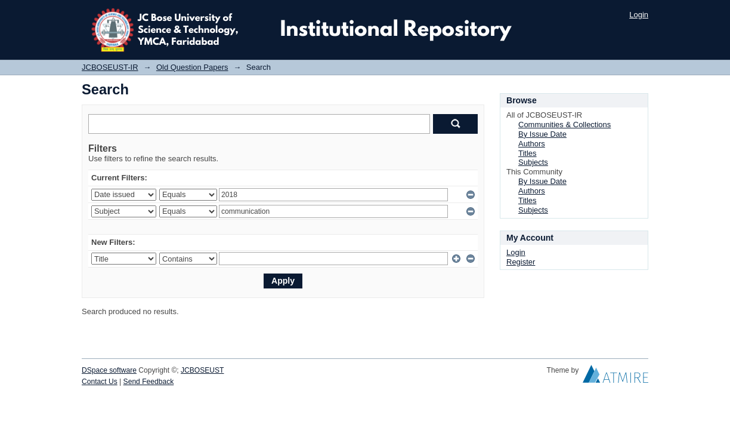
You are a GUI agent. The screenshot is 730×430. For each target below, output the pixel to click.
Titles (527, 153)
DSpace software (109, 370)
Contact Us (99, 381)
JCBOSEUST (202, 370)
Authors (531, 143)
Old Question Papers (192, 67)
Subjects (533, 162)
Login (638, 14)
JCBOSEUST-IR (110, 67)
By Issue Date (542, 134)
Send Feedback (148, 381)
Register (520, 261)
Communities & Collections (564, 124)
